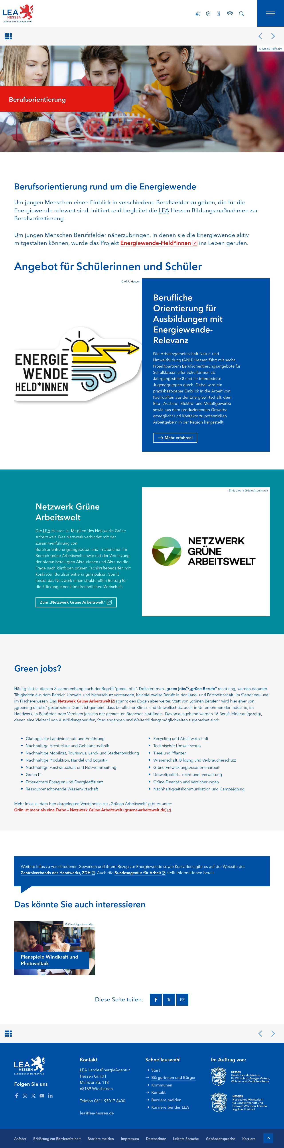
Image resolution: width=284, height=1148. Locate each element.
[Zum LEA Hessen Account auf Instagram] (25, 1095)
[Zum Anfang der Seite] (268, 1138)
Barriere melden (101, 1138)
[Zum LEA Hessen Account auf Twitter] (33, 1095)
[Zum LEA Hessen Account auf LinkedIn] (50, 1095)
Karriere (249, 1138)
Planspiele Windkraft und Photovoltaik (49, 960)
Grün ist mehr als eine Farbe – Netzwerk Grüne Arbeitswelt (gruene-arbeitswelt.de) (92, 809)
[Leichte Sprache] (208, 14)
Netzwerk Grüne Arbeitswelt (86, 701)
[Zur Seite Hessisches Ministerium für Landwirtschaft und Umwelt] (240, 1102)
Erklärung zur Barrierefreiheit (57, 1138)
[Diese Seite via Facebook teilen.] (155, 999)
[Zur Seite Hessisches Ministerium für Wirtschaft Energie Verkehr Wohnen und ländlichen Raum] (240, 1076)
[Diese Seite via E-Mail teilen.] (182, 999)
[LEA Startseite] (32, 13)
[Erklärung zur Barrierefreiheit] (198, 14)
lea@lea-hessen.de (97, 1113)
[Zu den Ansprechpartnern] (230, 13)
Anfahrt (20, 1138)
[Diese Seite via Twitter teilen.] (169, 999)
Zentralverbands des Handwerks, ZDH (58, 872)
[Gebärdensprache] (218, 14)
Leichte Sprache (186, 1138)
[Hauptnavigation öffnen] (270, 13)
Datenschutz (156, 1138)
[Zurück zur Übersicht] (9, 36)
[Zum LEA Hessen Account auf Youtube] (41, 1095)
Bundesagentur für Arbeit (140, 872)
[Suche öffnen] (242, 14)
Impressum (130, 1138)
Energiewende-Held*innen (158, 243)
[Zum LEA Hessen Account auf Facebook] (16, 1095)
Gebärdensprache (220, 1138)
